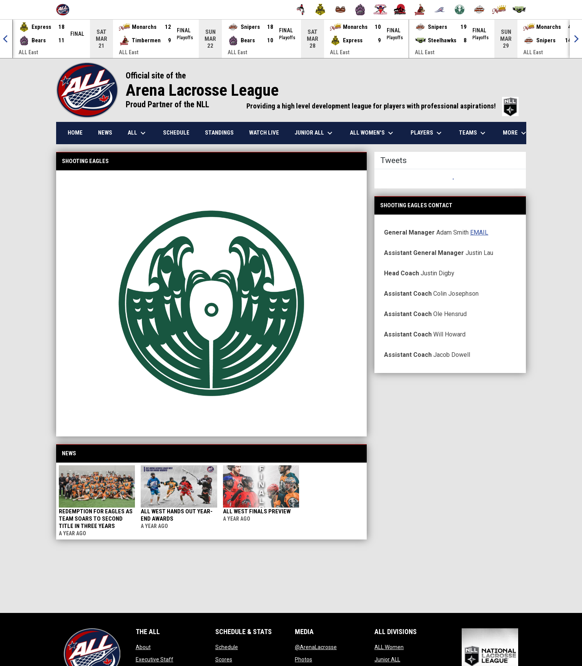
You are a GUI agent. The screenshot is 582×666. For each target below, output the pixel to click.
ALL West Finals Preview (257, 511)
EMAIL (479, 232)
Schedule (226, 647)
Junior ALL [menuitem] (314, 133)
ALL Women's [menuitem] (372, 133)
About (143, 647)
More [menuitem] (515, 133)
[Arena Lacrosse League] (65, 9)
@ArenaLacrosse (316, 647)
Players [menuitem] (427, 133)
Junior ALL (387, 659)
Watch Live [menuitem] (264, 132)
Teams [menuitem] (473, 133)
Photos (303, 659)
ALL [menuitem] (138, 133)
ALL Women (389, 647)
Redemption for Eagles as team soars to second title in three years (96, 518)
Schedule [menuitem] (176, 132)
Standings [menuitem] (219, 132)
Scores (223, 659)
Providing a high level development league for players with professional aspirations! (382, 106)
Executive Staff (154, 659)
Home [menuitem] (75, 132)
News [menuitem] (105, 132)
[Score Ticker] (291, 39)
